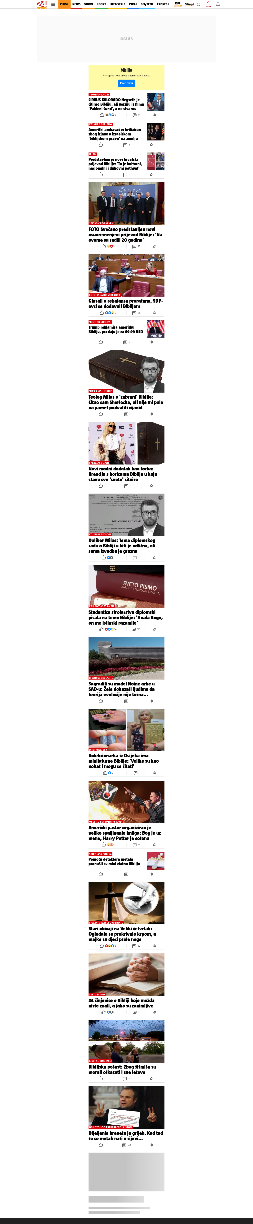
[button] (198, 4)
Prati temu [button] (126, 83)
